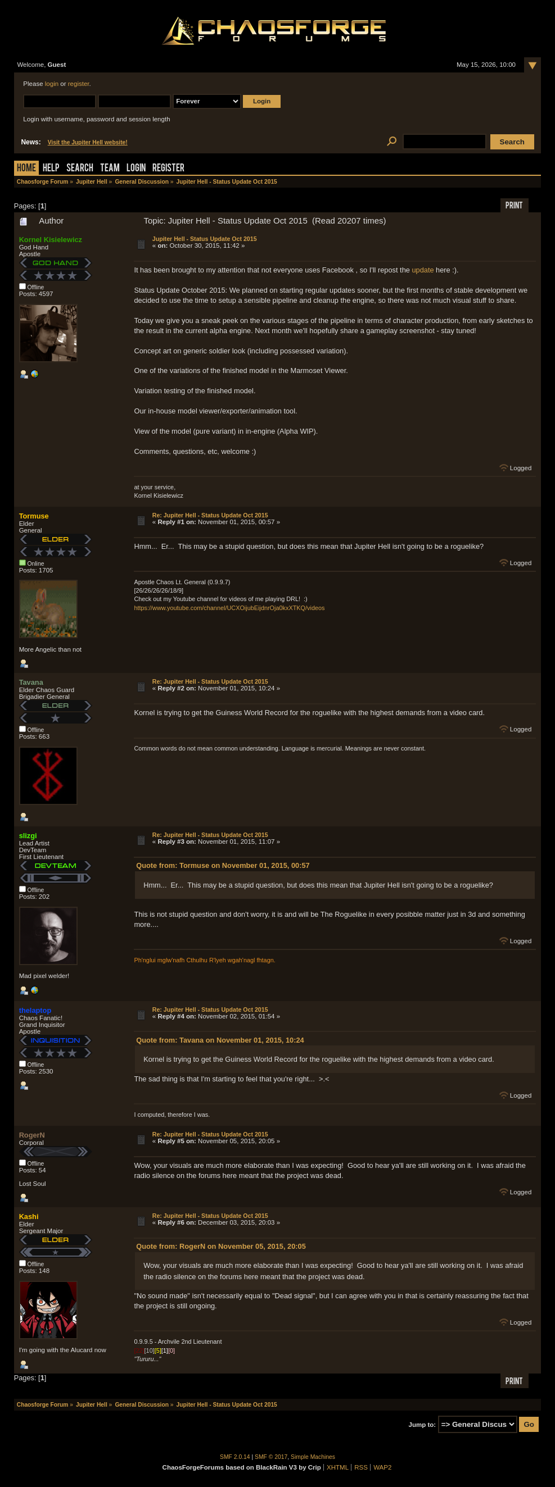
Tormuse (34, 516)
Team (110, 169)
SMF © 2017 (271, 1457)
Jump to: (422, 1424)
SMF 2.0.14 (235, 1457)
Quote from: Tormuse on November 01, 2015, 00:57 (222, 865)
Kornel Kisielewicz (50, 239)
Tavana (31, 682)
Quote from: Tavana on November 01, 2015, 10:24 (220, 1040)
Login (136, 169)
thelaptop (35, 1010)
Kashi (29, 1216)
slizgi (28, 835)
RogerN (32, 1135)
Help (51, 169)
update (423, 270)
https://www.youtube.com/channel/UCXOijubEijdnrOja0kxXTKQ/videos (229, 607)
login (51, 83)
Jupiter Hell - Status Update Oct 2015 (204, 238)
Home (26, 169)
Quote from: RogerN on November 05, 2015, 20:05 (221, 1246)
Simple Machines (313, 1457)
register (78, 83)
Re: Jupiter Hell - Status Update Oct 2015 (210, 515)
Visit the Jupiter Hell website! (88, 142)
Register (168, 169)
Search (79, 169)
